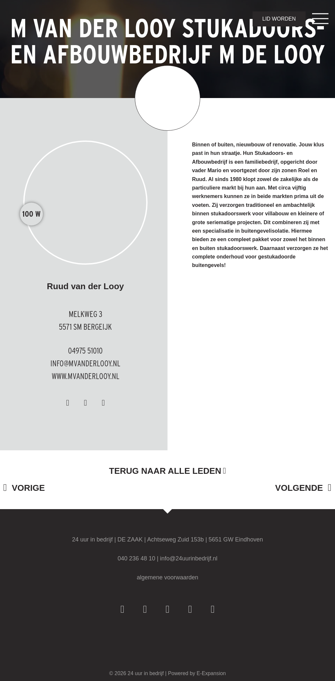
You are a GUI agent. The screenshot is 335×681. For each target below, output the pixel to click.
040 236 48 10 (136, 558)
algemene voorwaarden (167, 577)
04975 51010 (85, 350)
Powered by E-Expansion (197, 673)
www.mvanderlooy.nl (85, 376)
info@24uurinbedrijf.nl (188, 558)
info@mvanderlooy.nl (85, 363)
